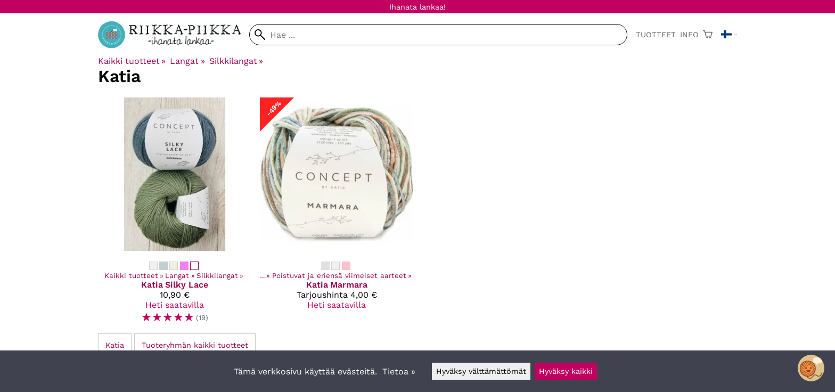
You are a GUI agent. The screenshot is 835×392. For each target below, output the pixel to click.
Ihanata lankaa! (417, 7)
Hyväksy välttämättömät (481, 371)
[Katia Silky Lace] (174, 214)
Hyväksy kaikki (566, 371)
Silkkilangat (236, 61)
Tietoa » (398, 371)
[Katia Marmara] (336, 214)
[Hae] (438, 34)
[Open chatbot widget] (811, 368)
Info (689, 34)
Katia (114, 345)
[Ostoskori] (708, 34)
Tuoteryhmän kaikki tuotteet (195, 345)
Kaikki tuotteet (132, 61)
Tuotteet (656, 34)
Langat (187, 61)
